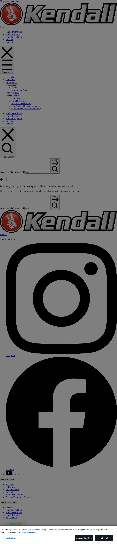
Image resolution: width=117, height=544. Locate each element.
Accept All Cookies (84, 538)
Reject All (104, 538)
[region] (58, 534)
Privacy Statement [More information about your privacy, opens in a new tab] (29, 532)
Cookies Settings (9, 538)
